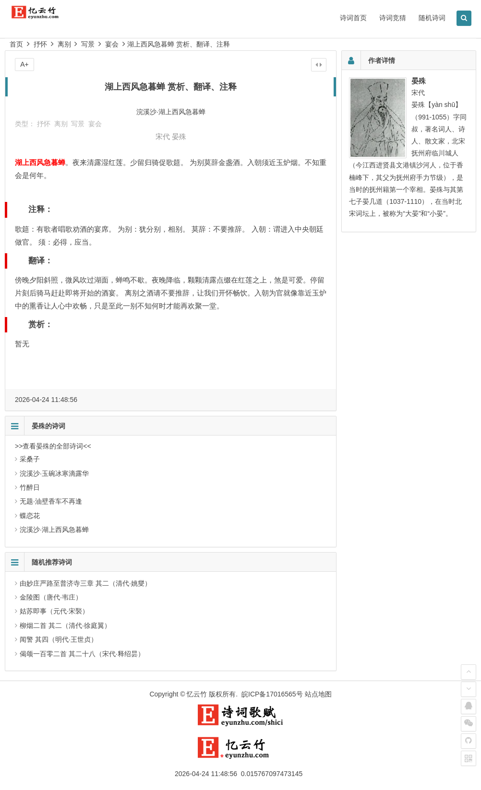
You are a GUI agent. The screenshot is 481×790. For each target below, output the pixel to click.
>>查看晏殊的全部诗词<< (53, 446)
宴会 (112, 44)
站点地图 (318, 694)
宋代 (163, 136)
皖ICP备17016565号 (272, 694)
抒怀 (40, 44)
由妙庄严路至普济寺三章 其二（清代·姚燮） (85, 583)
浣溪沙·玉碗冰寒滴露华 (54, 473)
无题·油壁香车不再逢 (51, 501)
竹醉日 (30, 487)
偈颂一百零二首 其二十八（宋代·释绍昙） (82, 654)
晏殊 (179, 136)
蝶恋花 (30, 515)
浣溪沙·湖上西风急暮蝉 (54, 529)
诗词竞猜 (392, 18)
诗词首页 (353, 18)
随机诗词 (432, 18)
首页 (16, 44)
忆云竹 (197, 694)
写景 (88, 44)
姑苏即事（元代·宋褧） (54, 611)
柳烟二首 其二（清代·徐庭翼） (65, 625)
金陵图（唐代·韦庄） (51, 597)
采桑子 (30, 459)
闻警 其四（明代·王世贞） (58, 639)
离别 (64, 44)
